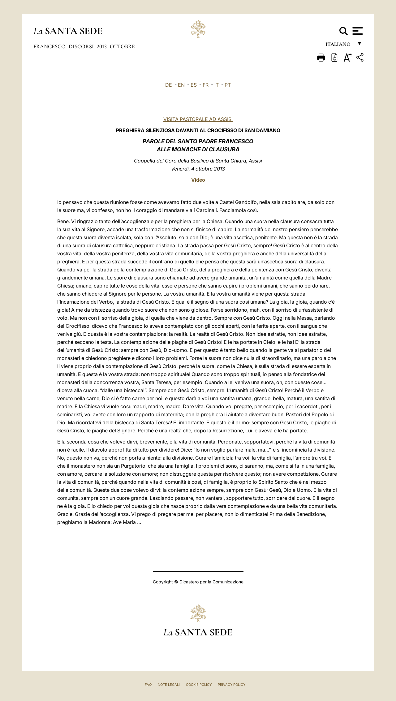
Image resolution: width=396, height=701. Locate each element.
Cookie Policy (199, 684)
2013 (102, 46)
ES (194, 85)
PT (228, 85)
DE (168, 85)
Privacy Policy (231, 684)
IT (216, 85)
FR (206, 85)
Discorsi (82, 46)
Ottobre (122, 46)
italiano (339, 45)
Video (198, 180)
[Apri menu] (357, 31)
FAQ (148, 684)
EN (181, 85)
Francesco (50, 46)
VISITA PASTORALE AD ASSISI (198, 119)
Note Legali (169, 684)
